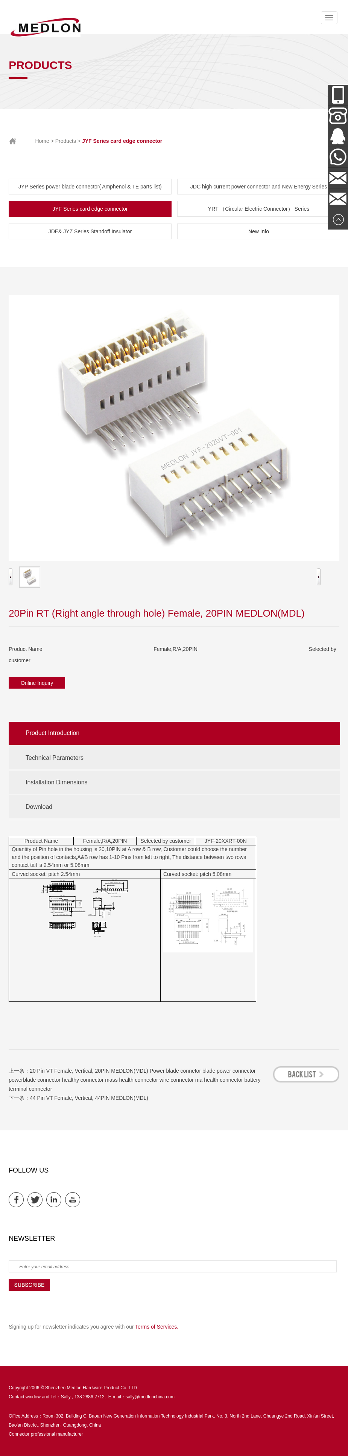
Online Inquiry (37, 683)
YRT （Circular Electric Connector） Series (258, 209)
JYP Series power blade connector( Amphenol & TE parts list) (90, 187)
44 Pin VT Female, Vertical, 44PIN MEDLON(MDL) (89, 1098)
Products (65, 141)
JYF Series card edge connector (90, 209)
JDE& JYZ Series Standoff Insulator (90, 231)
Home (42, 141)
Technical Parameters (55, 758)
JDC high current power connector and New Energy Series (258, 187)
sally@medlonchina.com (150, 1396)
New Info (258, 231)
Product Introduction (52, 733)
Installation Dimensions (57, 782)
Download (39, 807)
